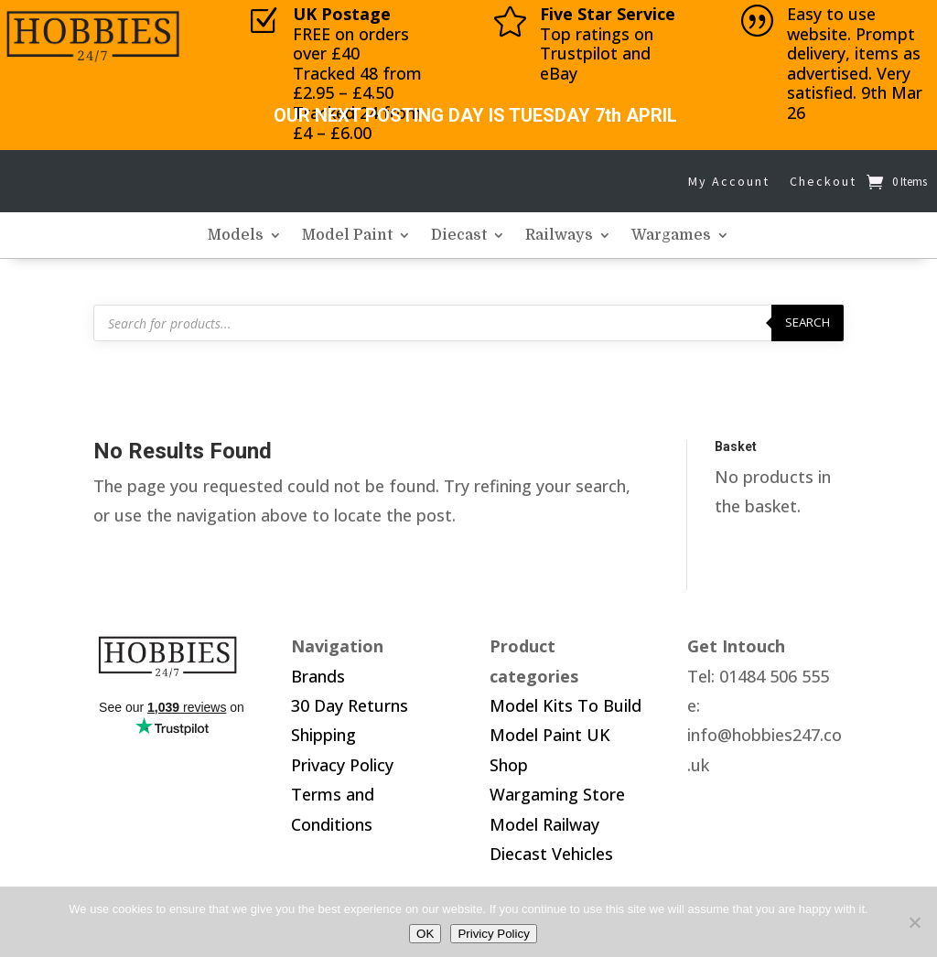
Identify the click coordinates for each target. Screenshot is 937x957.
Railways (559, 236)
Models (236, 236)
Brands (318, 676)
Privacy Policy (342, 765)
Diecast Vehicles (551, 854)
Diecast (459, 236)
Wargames (671, 236)
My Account (729, 181)
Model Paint (347, 236)
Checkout (823, 181)
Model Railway (544, 824)
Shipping (323, 735)
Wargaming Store (557, 794)
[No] (914, 922)
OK (425, 934)
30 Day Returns (349, 705)
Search (807, 322)
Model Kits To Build (565, 705)
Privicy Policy (494, 934)
